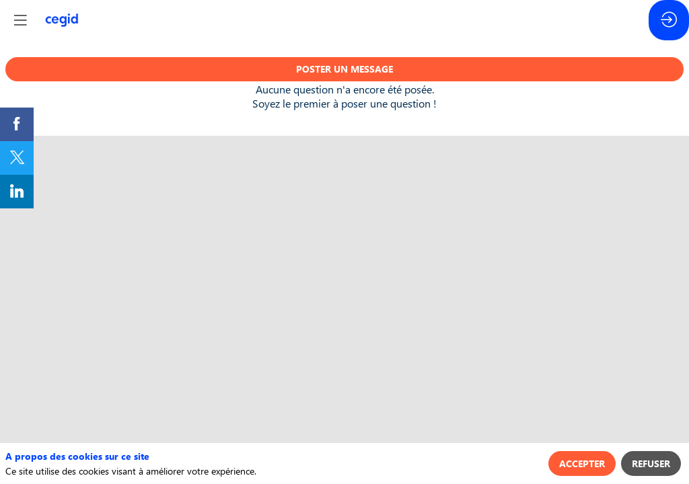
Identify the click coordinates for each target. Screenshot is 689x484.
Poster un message (344, 69)
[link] (17, 124)
